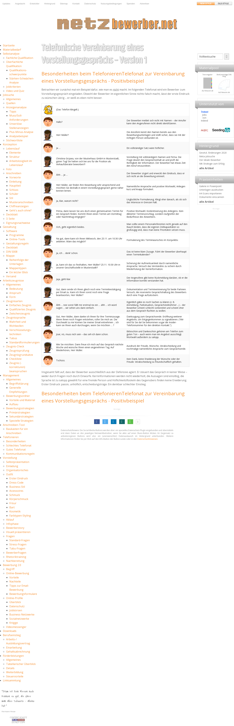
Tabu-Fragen (17, 548)
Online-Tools (17, 239)
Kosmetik (15, 511)
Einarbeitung (14, 647)
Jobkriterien (13, 86)
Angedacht (20, 3)
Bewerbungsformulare (23, 594)
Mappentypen (17, 268)
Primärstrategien (19, 412)
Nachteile (15, 581)
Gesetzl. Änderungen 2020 (213, 152)
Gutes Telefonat (16, 449)
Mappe (10, 255)
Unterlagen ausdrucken (211, 189)
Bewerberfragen (16, 552)
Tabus (13, 338)
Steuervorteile (14, 676)
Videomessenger (16, 627)
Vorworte (15, 177)
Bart (12, 507)
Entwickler (34, 3)
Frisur (12, 503)
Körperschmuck (18, 499)
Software (11, 231)
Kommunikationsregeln (20, 453)
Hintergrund (49, 3)
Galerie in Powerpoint (210, 186)
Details (10, 668)
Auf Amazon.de (224, 91)
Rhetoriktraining (16, 557)
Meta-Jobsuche (207, 156)
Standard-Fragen (19, 540)
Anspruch (15, 293)
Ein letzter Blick (18, 272)
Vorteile (14, 577)
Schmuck (14, 495)
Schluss (13, 190)
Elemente (15, 152)
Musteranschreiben (21, 202)
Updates (6, 3)
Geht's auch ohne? (20, 210)
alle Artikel (206, 168)
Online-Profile (14, 598)
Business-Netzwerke (21, 614)
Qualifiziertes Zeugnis (22, 309)
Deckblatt (12, 214)
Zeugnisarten (14, 301)
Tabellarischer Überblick (21, 664)
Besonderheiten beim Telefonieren (81, 73)
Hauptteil (15, 185)
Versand (11, 276)
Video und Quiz (15, 91)
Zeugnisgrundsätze (21, 355)
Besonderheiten (16, 441)
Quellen (10, 103)
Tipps (12, 111)
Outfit (9, 474)
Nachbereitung (15, 561)
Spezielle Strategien (21, 420)
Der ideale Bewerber (210, 159)
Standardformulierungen (24, 342)
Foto (9, 169)
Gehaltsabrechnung (18, 651)
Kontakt (75, 3)
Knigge (13, 622)
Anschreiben (13, 173)
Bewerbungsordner (18, 396)
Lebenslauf (13, 148)
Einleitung (15, 181)
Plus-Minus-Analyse (21, 132)
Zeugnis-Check (15, 346)
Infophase (12, 524)
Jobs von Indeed (204, 117)
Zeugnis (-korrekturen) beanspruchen (18, 367)
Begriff (10, 569)
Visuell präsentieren (18, 532)
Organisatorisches (17, 470)
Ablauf (10, 519)
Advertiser (144, 3)
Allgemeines (13, 99)
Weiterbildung (14, 672)
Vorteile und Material (22, 400)
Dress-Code (16, 482)
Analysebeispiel (18, 136)
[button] (97, 421)
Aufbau (13, 404)
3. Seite (10, 218)
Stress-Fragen (17, 544)
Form (12, 297)
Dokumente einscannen (211, 196)
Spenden (131, 3)
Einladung (12, 466)
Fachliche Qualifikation (19, 58)
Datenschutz (90, 3)
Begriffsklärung (18, 383)
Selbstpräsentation (17, 462)
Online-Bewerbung (17, 573)
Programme (16, 235)
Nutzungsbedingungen (111, 3)
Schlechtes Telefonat (18, 445)
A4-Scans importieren (210, 193)
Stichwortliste (14, 140)
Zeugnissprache (16, 317)
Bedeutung (16, 288)
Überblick (15, 602)
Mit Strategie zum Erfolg (212, 163)
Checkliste (15, 359)
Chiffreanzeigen (19, 206)
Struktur (14, 157)
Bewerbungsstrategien (20, 408)
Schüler (13, 194)
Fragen (10, 536)
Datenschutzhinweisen (147, 439)
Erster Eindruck (18, 478)
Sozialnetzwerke (19, 618)
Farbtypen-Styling (20, 515)
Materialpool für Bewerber (207, 93)
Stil (11, 198)
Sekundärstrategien (21, 416)
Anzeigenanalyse (16, 107)
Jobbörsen (15, 610)
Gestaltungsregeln (17, 243)
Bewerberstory (15, 528)
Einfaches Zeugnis (20, 305)
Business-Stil (17, 487)
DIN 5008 (11, 251)
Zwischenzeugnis (19, 313)
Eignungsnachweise (18, 223)
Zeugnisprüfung (19, 350)
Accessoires (16, 491)
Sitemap (64, 3)
